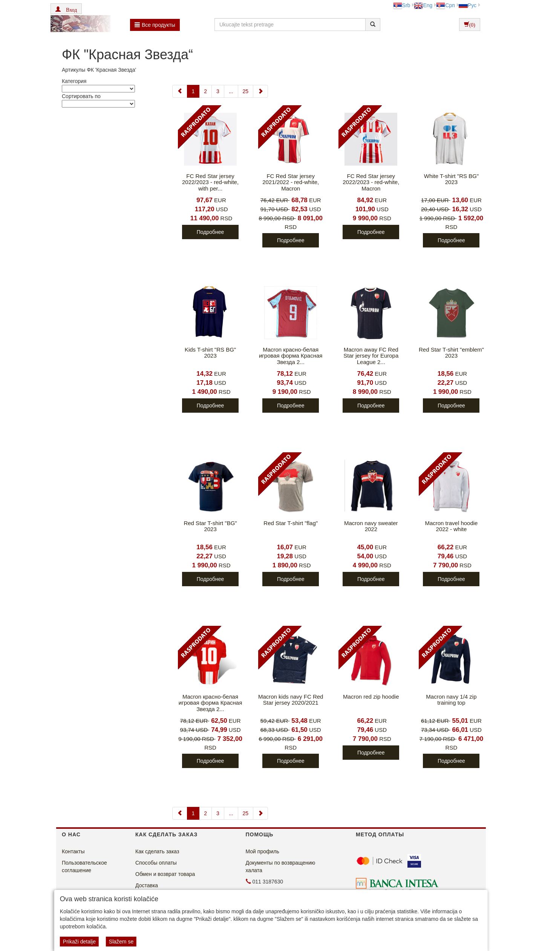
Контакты (73, 851)
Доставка (146, 885)
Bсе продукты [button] (155, 25)
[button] (66, 8)
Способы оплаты (156, 863)
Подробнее (210, 232)
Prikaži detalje (79, 942)
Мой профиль (262, 851)
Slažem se (121, 942)
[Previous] (179, 91)
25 (246, 91)
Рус (467, 5)
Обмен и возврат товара (165, 874)
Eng (423, 5)
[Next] (260, 91)
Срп (445, 5)
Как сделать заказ (157, 851)
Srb (401, 5)
